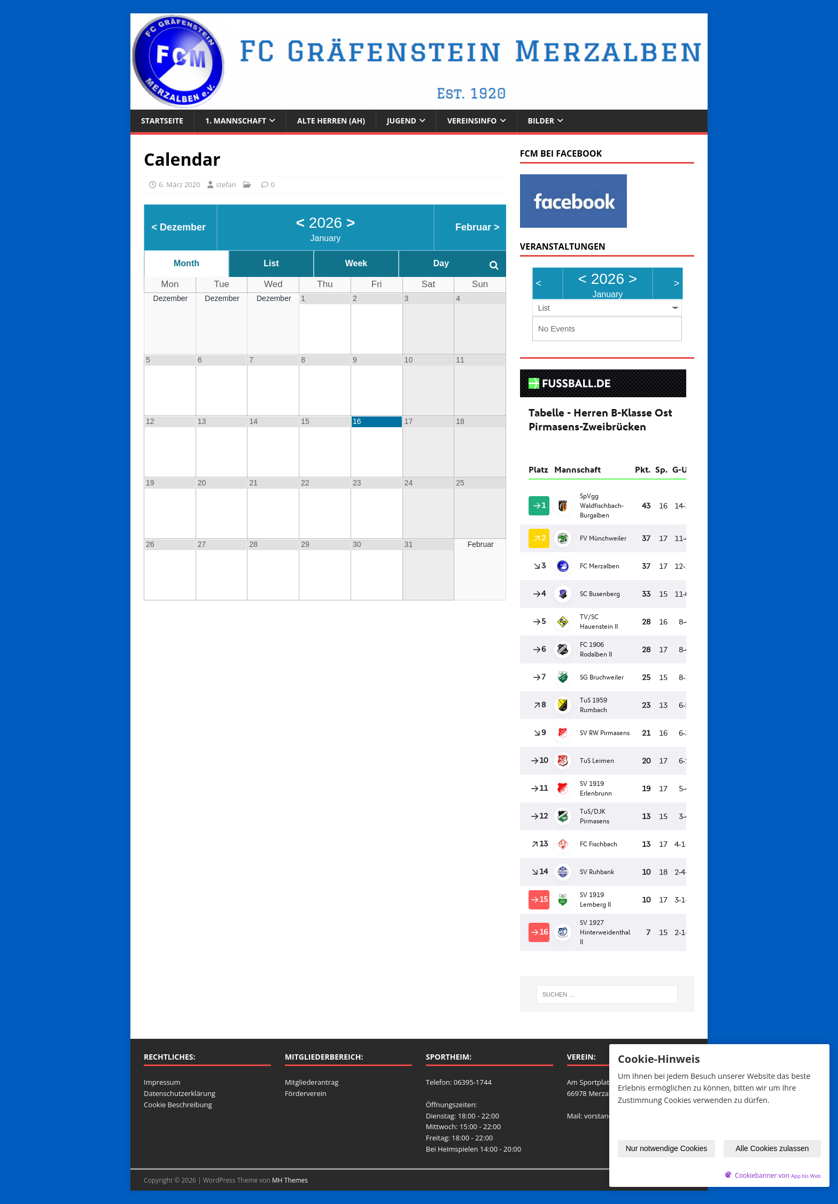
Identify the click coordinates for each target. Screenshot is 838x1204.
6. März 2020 (179, 184)
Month (186, 263)
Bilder (541, 120)
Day (441, 263)
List (270, 263)
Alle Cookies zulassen (772, 1148)
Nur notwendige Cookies (667, 1148)
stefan (226, 184)
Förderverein (306, 1093)
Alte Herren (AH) (331, 120)
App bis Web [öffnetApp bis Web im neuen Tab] (806, 1175)
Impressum (162, 1082)
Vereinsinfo (472, 120)
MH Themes (290, 1180)
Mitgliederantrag (312, 1082)
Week (356, 263)
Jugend (401, 120)
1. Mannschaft (235, 120)
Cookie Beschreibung (178, 1104)
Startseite (162, 120)
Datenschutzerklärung (179, 1093)
